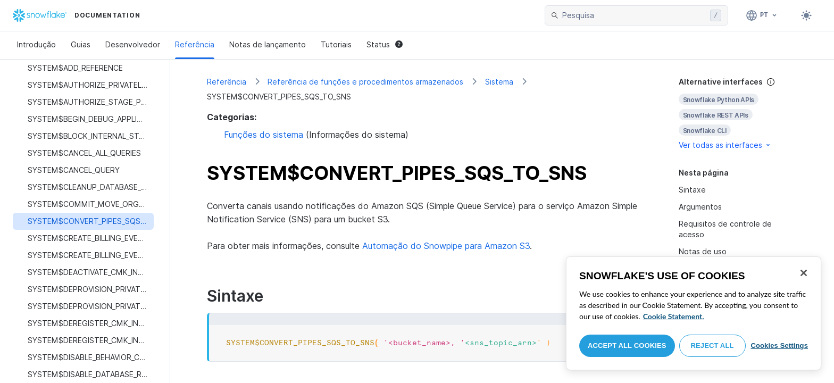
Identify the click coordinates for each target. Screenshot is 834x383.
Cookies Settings (779, 345)
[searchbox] (634, 15)
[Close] (803, 273)
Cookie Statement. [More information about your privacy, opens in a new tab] (673, 316)
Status (384, 44)
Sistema (499, 81)
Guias (80, 44)
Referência (194, 44)
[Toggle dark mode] (806, 15)
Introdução (36, 44)
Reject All (712, 345)
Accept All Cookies (627, 345)
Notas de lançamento (267, 44)
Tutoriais (336, 44)
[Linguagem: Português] (762, 15)
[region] (693, 313)
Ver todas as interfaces (725, 144)
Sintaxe (692, 189)
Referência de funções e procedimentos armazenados (365, 81)
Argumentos (700, 206)
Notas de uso (703, 251)
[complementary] (738, 114)
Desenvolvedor (132, 44)
